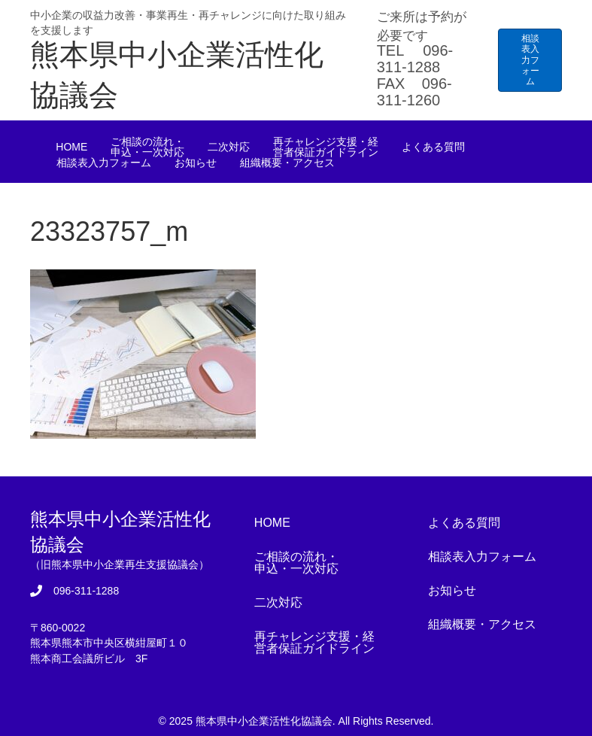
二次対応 (229, 146)
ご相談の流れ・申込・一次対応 (147, 146)
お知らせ (196, 162)
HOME (71, 146)
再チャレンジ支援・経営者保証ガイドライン (325, 146)
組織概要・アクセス (287, 162)
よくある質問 (433, 146)
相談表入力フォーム (103, 162)
